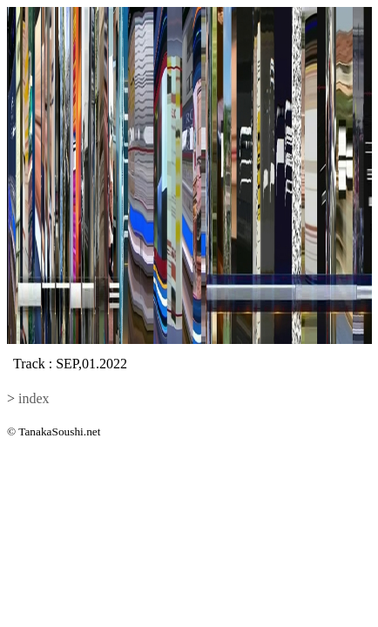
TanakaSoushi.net (59, 431)
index (34, 398)
